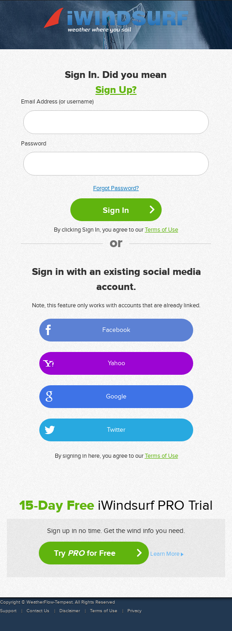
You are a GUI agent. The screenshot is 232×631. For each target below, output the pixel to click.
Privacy (134, 611)
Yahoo (116, 363)
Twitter (116, 430)
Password (33, 143)
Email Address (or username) (57, 101)
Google (116, 396)
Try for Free (85, 553)
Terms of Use (161, 229)
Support (8, 611)
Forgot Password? (116, 188)
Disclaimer (69, 611)
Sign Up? (116, 90)
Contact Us (37, 611)
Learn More (164, 554)
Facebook (116, 330)
